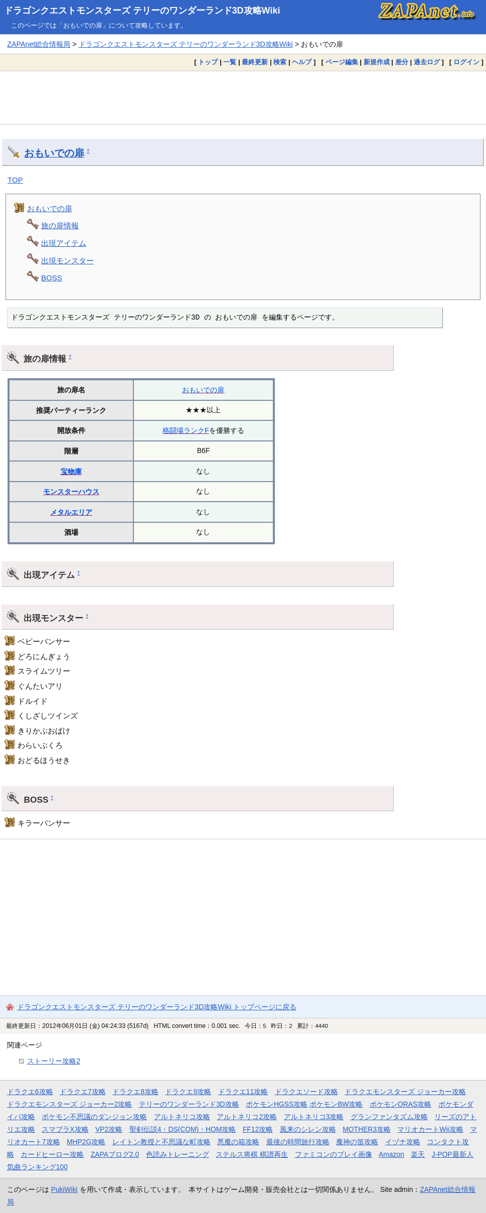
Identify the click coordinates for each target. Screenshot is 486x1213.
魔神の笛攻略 (357, 1142)
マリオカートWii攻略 (430, 1129)
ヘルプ (301, 62)
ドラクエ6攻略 (30, 1092)
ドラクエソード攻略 (306, 1092)
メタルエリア (71, 512)
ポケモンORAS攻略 (400, 1104)
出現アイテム (63, 243)
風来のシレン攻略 (308, 1129)
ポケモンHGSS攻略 (276, 1104)
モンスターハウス (71, 492)
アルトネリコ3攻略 (314, 1117)
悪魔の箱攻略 (238, 1142)
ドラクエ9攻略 (188, 1092)
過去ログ (427, 62)
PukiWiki (64, 1189)
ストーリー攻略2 (53, 1061)
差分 (401, 62)
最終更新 (255, 62)
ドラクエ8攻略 (135, 1092)
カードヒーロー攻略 (52, 1154)
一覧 (229, 62)
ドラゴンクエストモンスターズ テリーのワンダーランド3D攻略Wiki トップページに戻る (156, 1007)
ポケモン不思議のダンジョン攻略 (94, 1117)
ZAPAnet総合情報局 (38, 44)
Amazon (391, 1154)
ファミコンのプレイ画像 (333, 1154)
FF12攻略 (258, 1129)
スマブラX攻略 (65, 1129)
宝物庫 (71, 472)
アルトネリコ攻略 (182, 1117)
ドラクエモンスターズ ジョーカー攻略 (405, 1092)
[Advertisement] (243, 97)
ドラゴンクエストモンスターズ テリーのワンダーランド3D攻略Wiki (142, 11)
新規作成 (377, 62)
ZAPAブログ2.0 (115, 1154)
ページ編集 (342, 62)
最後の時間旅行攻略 (298, 1142)
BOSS (51, 277)
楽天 (418, 1154)
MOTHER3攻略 (367, 1129)
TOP (15, 180)
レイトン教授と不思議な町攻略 (161, 1142)
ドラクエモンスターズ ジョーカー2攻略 (69, 1104)
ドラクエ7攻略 (83, 1092)
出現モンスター (67, 260)
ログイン (466, 62)
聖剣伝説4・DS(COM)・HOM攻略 (182, 1129)
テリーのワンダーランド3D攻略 (189, 1104)
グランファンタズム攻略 (389, 1117)
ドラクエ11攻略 (243, 1092)
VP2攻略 (108, 1129)
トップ (208, 62)
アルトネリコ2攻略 (247, 1117)
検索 (279, 62)
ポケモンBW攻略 (336, 1104)
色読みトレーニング (177, 1154)
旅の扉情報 (60, 225)
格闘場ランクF (186, 430)
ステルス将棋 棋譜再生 (252, 1154)
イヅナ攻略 (402, 1142)
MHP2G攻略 (86, 1142)
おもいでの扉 (54, 153)
